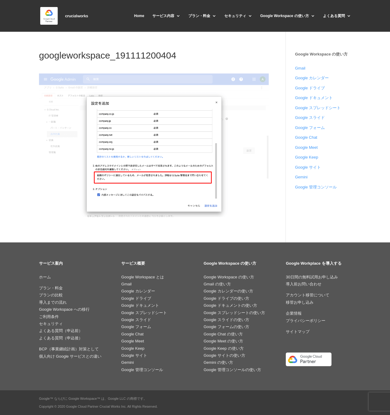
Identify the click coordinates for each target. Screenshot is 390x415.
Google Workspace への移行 (64, 309)
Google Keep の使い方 (224, 348)
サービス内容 (163, 16)
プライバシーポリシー (305, 320)
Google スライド (310, 117)
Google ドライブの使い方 (226, 298)
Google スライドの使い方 (226, 319)
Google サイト (308, 167)
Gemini (301, 177)
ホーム (45, 277)
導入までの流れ (53, 302)
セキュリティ (235, 16)
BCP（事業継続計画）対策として (69, 349)
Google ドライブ (310, 88)
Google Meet (306, 147)
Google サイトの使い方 (224, 355)
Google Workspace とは (142, 277)
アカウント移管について (307, 295)
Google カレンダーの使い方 (228, 291)
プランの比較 (51, 295)
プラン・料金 (199, 16)
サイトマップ (298, 331)
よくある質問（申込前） (61, 330)
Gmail (300, 68)
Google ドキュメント (314, 97)
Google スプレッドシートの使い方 (234, 312)
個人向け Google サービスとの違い (70, 356)
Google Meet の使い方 (223, 341)
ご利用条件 (49, 316)
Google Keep (306, 157)
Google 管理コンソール (316, 187)
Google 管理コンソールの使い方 (232, 369)
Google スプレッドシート (318, 108)
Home (139, 16)
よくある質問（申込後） (61, 338)
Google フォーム (310, 127)
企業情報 (294, 313)
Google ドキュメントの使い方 (230, 305)
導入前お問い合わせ (303, 284)
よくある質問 (334, 16)
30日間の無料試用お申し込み (312, 277)
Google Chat (306, 137)
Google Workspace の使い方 (284, 16)
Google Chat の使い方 (223, 334)
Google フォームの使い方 (226, 326)
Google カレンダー (312, 78)
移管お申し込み (300, 302)
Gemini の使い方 (218, 362)
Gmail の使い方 (217, 284)
